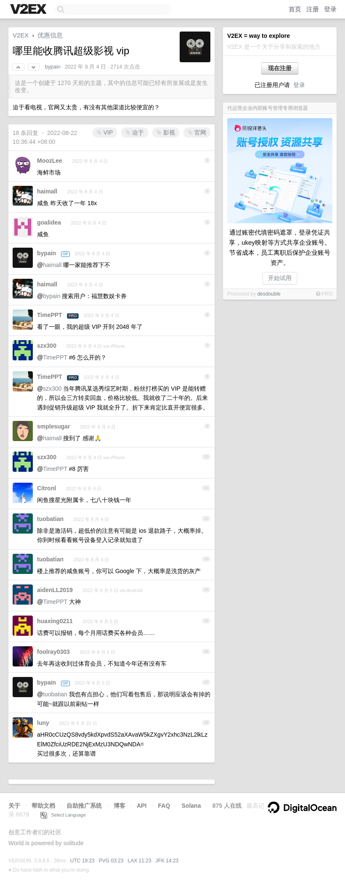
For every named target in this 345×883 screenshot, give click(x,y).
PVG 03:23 (111, 861)
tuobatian (50, 519)
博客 (119, 805)
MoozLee (49, 160)
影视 (166, 132)
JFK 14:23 (167, 861)
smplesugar (53, 426)
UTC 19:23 (82, 861)
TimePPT (49, 315)
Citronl (46, 488)
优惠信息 (50, 35)
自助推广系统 (84, 805)
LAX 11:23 (139, 861)
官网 (197, 132)
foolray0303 (53, 651)
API (141, 805)
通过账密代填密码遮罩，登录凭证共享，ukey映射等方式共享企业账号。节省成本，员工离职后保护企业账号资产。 (280, 247)
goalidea (49, 222)
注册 (312, 9)
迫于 (134, 132)
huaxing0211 (55, 621)
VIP (105, 132)
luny (43, 722)
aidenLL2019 (55, 590)
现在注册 (280, 68)
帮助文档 (43, 805)
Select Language (63, 814)
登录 (330, 9)
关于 (14, 805)
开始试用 (280, 278)
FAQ (164, 805)
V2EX (21, 35)
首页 (295, 9)
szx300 (46, 345)
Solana (191, 805)
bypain (53, 67)
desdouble (268, 294)
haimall (47, 191)
